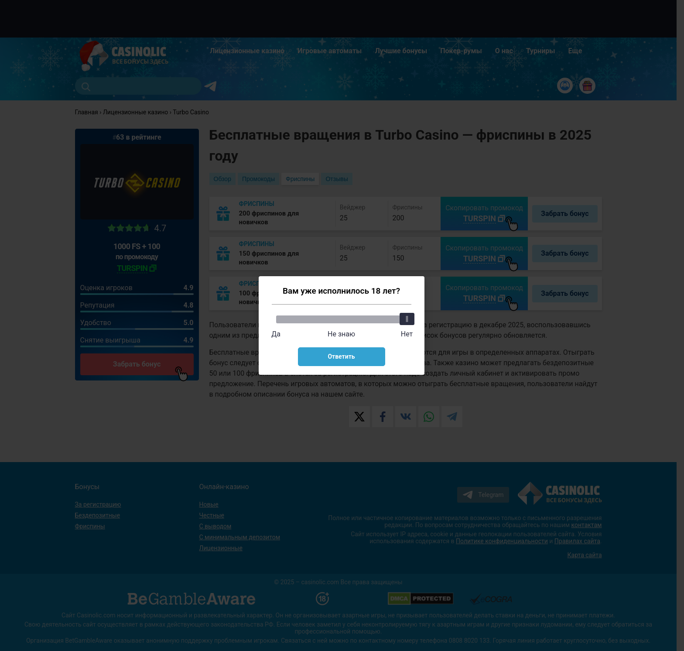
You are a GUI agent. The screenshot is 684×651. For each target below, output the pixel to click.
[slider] (407, 319)
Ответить (341, 356)
